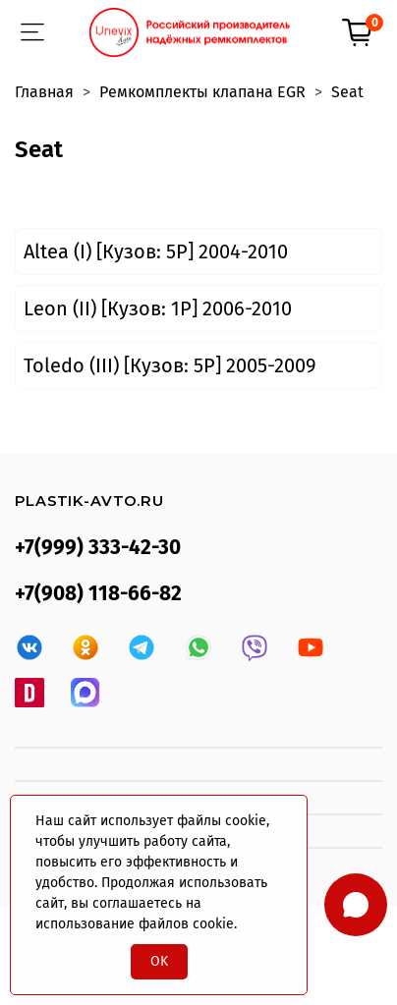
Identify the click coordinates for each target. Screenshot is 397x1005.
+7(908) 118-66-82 (98, 594)
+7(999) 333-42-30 (98, 547)
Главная (44, 92)
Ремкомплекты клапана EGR (202, 92)
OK (159, 961)
